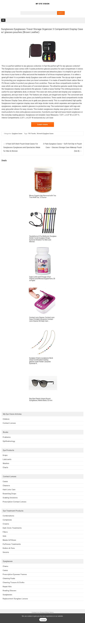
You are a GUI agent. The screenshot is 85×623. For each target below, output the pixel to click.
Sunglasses (7, 595)
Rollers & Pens (9, 548)
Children (6, 419)
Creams (6, 524)
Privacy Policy (44, 612)
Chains (5, 566)
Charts (5, 467)
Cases (5, 481)
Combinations (8, 516)
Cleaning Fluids (9, 578)
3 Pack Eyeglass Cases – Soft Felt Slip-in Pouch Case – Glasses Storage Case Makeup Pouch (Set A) (62, 147)
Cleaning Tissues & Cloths (13, 582)
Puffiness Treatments (12, 544)
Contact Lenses (9, 423)
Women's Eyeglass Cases (45, 133)
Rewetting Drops (9, 494)
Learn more (42, 124)
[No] (82, 618)
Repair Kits (7, 587)
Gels (4, 536)
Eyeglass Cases (17, 133)
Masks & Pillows (9, 540)
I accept (43, 620)
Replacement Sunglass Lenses (15, 599)
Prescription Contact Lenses (14, 502)
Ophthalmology (9, 441)
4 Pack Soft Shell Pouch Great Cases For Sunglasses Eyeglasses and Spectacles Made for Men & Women (21, 147)
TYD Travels (32, 133)
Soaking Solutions (10, 498)
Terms (52, 612)
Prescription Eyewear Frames (15, 574)
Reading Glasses (9, 591)
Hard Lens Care (9, 490)
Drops (5, 455)
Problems (6, 437)
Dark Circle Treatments (12, 528)
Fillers (5, 532)
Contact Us (35, 612)
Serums (6, 552)
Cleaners (6, 486)
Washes (6, 463)
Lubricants (7, 459)
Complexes (7, 520)
